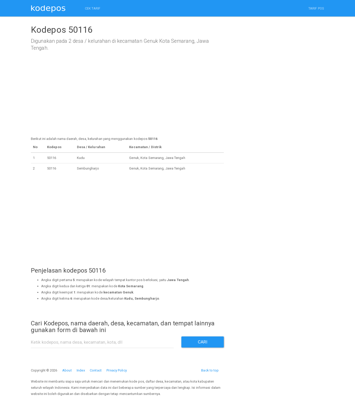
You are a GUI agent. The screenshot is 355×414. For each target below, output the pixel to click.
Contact (96, 370)
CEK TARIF (92, 8)
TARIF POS (316, 8)
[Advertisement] (127, 100)
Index (81, 370)
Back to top (210, 370)
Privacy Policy (116, 370)
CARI (202, 341)
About (67, 370)
